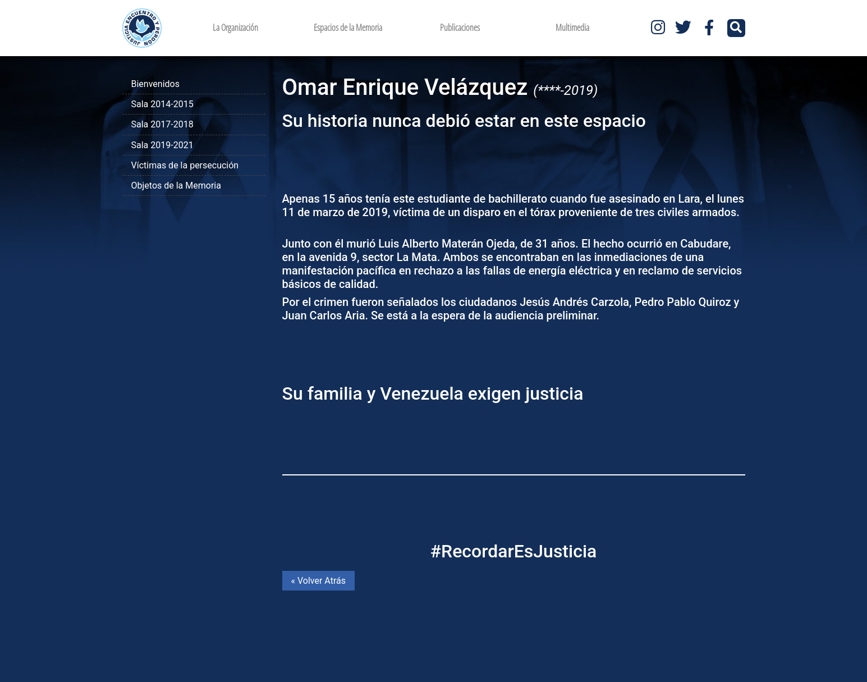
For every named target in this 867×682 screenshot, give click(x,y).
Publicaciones (460, 27)
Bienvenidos (155, 84)
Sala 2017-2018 (162, 124)
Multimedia (572, 27)
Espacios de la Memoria (348, 27)
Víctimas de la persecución (185, 165)
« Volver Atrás (318, 580)
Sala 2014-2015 (162, 104)
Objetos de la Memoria (176, 185)
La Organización (235, 27)
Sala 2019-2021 (162, 145)
